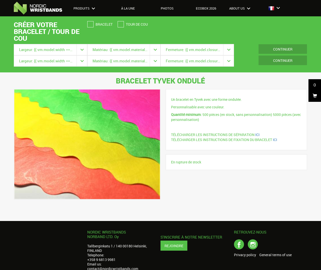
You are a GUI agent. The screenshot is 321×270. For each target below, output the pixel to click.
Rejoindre (174, 245)
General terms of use (275, 255)
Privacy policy (245, 255)
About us (239, 8)
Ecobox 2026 (206, 8)
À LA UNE (128, 8)
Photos (167, 8)
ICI (257, 134)
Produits (84, 8)
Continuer (282, 49)
